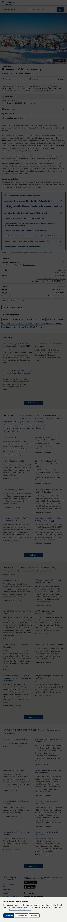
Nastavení (34, 915)
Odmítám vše (22, 915)
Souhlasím (9, 915)
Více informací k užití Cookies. (20, 910)
